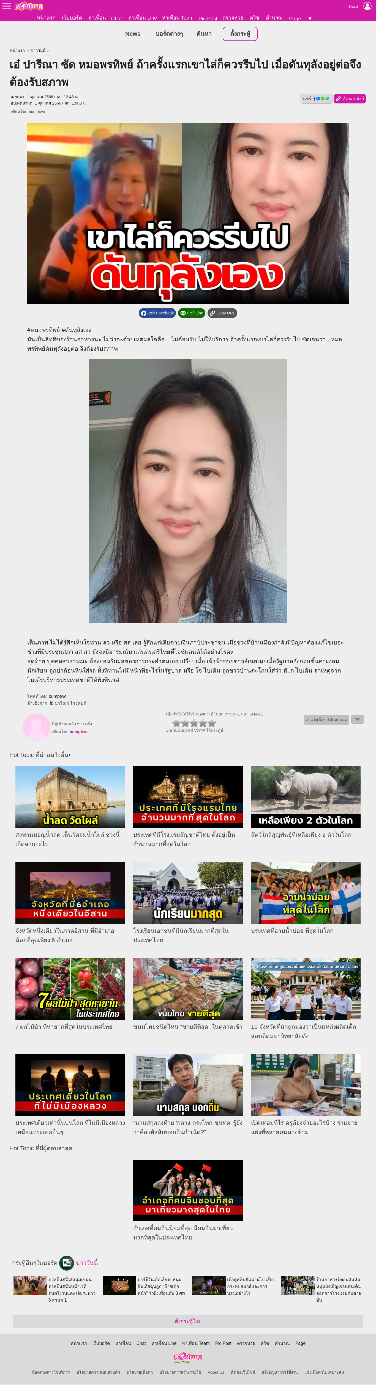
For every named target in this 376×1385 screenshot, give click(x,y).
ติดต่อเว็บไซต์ (243, 1373)
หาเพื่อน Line (142, 18)
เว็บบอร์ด (72, 18)
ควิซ (254, 18)
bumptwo (37, 112)
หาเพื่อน (97, 18)
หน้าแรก (46, 18)
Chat (116, 18)
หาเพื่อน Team (178, 18)
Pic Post (207, 18)
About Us (216, 1373)
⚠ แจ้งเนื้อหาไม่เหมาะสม (326, 720)
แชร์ (316, 99)
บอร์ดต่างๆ (169, 34)
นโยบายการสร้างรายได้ (180, 1373)
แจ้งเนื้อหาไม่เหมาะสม (324, 1373)
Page (295, 18)
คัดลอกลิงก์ (350, 99)
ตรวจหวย (232, 18)
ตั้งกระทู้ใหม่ (188, 1322)
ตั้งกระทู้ (240, 34)
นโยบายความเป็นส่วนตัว (98, 1373)
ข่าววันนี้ (38, 51)
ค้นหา (204, 34)
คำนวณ (274, 18)
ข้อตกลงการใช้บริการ (51, 1373)
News (133, 34)
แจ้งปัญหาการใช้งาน (280, 1373)
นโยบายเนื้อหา (140, 1373)
